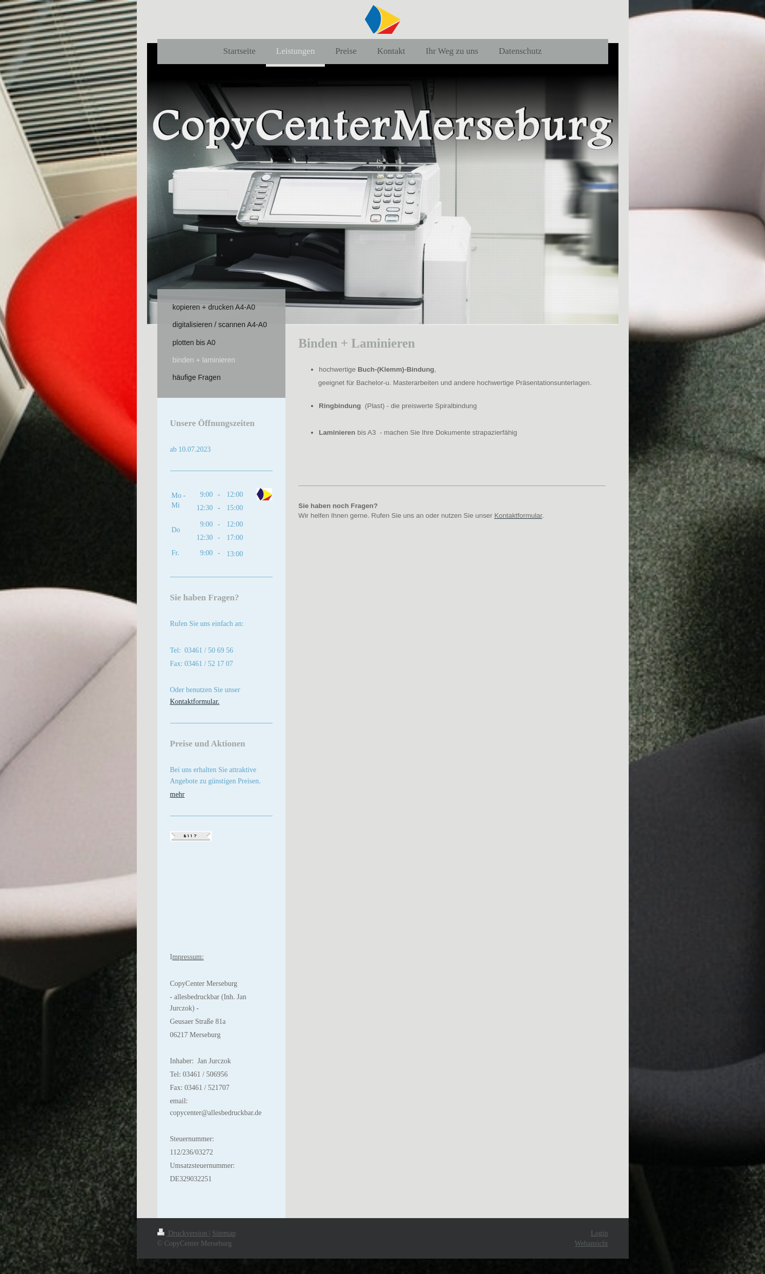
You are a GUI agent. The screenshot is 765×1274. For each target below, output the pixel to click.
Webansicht (591, 1243)
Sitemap (224, 1233)
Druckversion (183, 1233)
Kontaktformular (194, 701)
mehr (177, 794)
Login (599, 1233)
